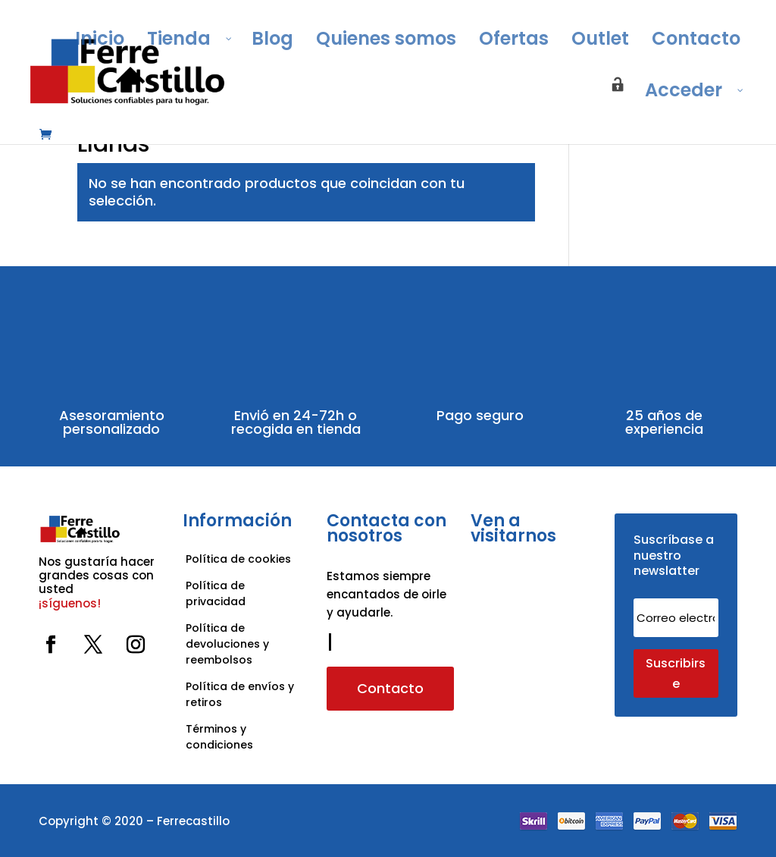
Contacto (390, 688)
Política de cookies (238, 559)
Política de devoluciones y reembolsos (227, 643)
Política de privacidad (216, 593)
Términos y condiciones (221, 736)
